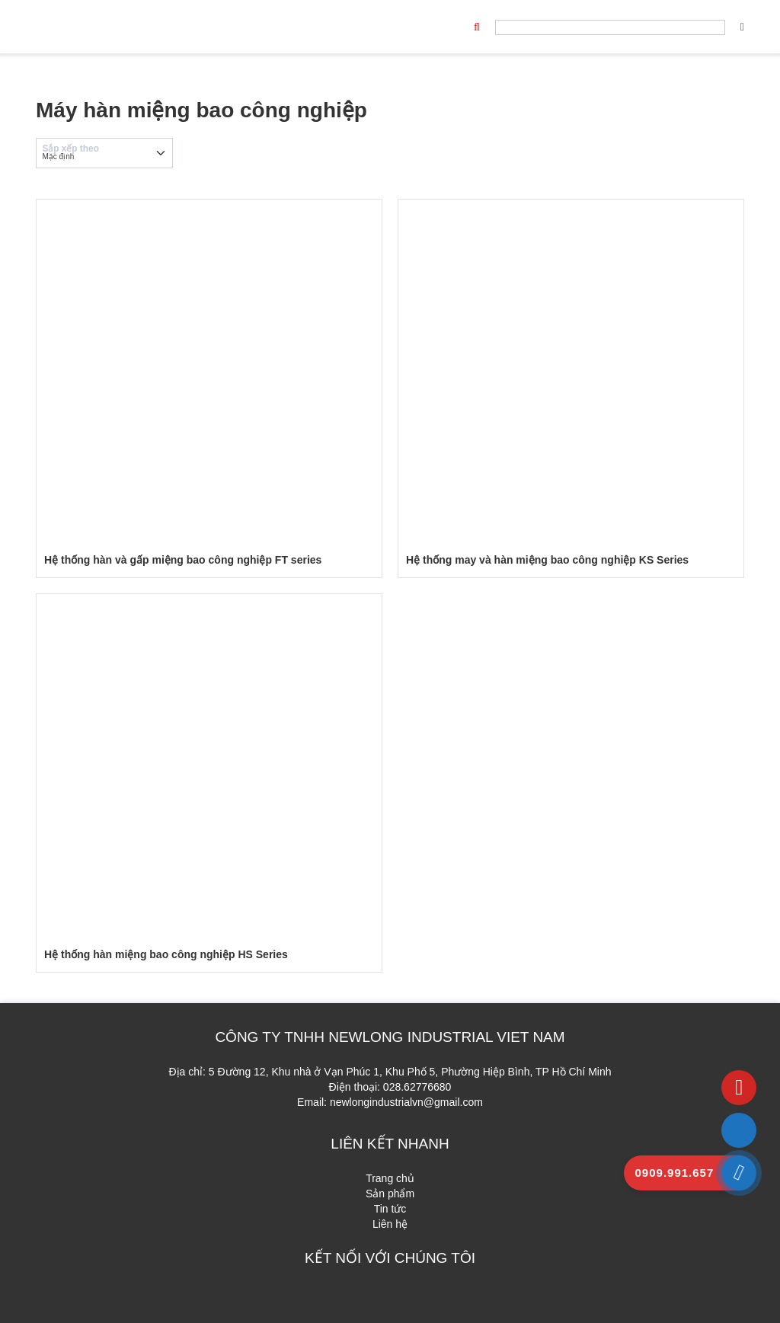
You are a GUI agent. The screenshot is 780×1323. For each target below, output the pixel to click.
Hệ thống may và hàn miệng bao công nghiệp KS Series (547, 560)
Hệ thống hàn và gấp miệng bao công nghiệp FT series (182, 560)
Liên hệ (390, 1224)
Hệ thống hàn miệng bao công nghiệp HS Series (166, 954)
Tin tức (390, 1209)
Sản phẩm (390, 1193)
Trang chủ (390, 1178)
